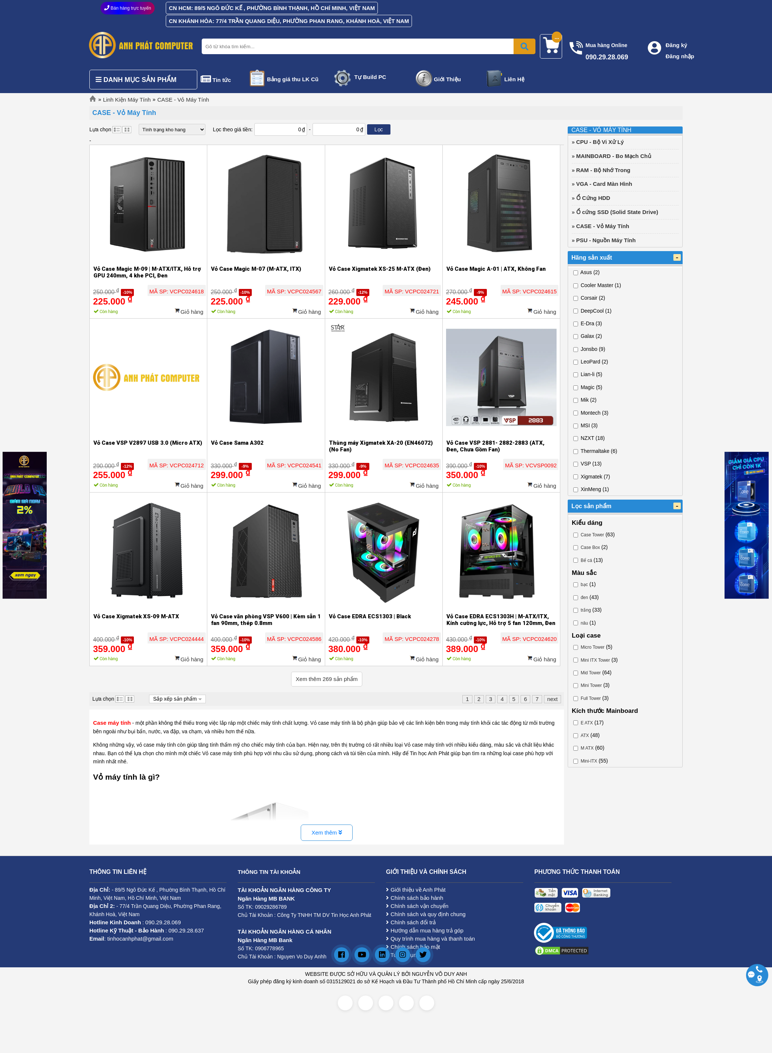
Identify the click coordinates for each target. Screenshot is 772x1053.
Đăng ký (676, 45)
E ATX (587, 722)
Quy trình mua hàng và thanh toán (430, 938)
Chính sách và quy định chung (426, 914)
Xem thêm (326, 832)
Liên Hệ (514, 79)
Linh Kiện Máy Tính (127, 99)
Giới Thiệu (447, 79)
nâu (584, 623)
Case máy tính (112, 723)
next (552, 699)
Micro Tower (592, 647)
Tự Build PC (370, 77)
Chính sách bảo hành (414, 898)
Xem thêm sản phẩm (327, 679)
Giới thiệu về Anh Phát (416, 889)
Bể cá (586, 560)
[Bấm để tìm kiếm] (524, 46)
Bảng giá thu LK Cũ (293, 79)
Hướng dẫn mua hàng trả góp (424, 930)
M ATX (587, 748)
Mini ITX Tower (595, 660)
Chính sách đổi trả (411, 922)
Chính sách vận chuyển (417, 906)
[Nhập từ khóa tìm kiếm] (367, 46)
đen (584, 597)
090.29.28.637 (186, 930)
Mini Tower (591, 685)
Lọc (379, 129)
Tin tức (221, 80)
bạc (584, 584)
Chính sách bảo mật (413, 947)
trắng (586, 610)
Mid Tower (591, 672)
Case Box (590, 547)
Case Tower (592, 534)
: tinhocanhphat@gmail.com (131, 938)
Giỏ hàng (192, 312)
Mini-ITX (589, 761)
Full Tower (591, 698)
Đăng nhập (680, 56)
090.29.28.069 (163, 922)
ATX (585, 735)
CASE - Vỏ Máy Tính (183, 99)
